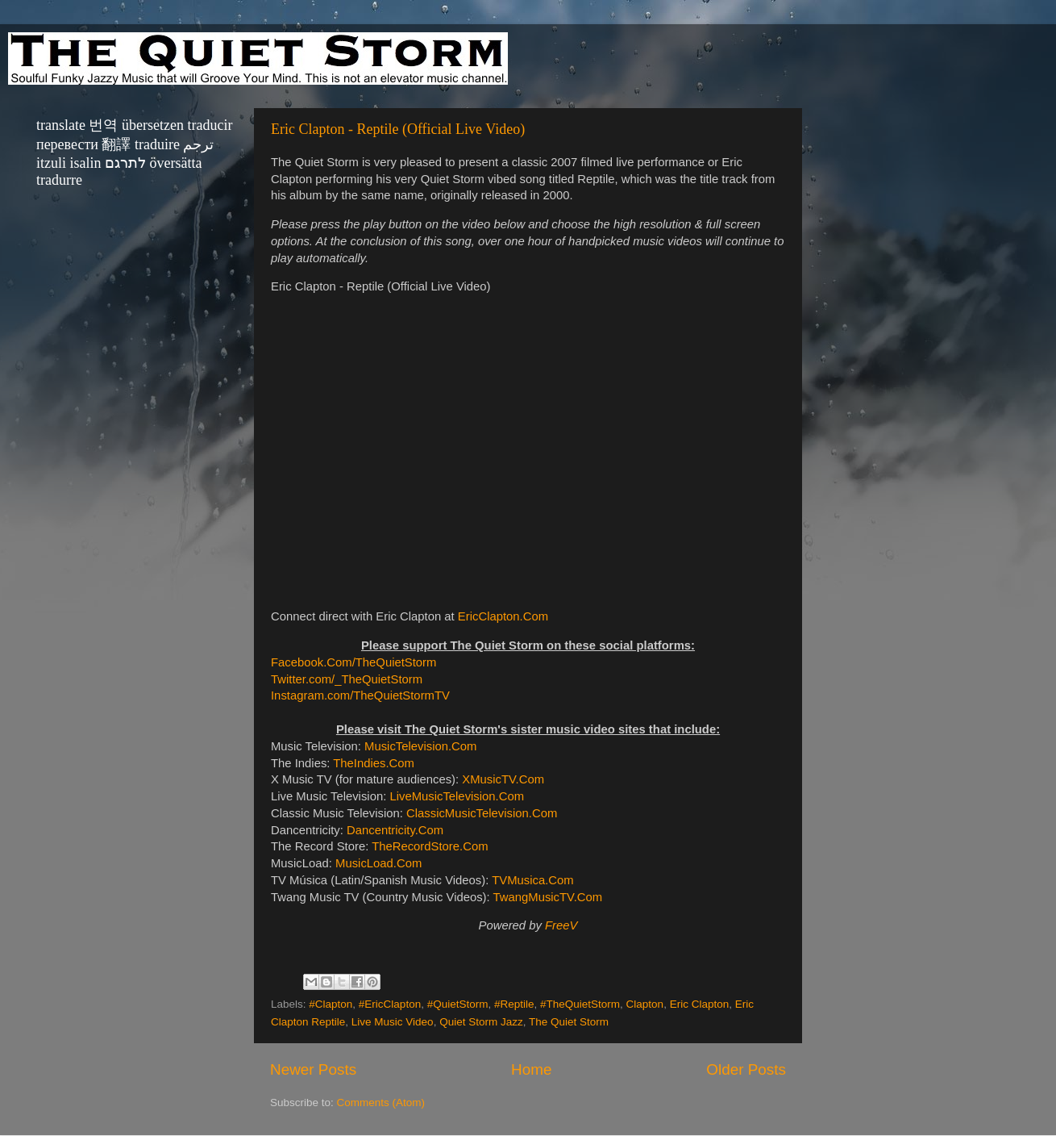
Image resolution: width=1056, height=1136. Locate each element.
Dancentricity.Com (395, 830)
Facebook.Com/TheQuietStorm (353, 662)
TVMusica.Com (532, 880)
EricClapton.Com (503, 616)
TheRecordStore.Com (430, 846)
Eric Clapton (700, 1004)
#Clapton (330, 1004)
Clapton (645, 1004)
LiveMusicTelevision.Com (456, 796)
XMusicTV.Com (503, 779)
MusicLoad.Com (378, 863)
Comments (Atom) (381, 1102)
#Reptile (514, 1004)
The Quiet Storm (569, 1022)
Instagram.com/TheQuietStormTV (360, 695)
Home (531, 1069)
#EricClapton (390, 1004)
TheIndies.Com (373, 763)
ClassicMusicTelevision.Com (481, 813)
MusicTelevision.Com (420, 746)
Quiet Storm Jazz (481, 1022)
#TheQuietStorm (580, 1004)
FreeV (561, 925)
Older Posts (746, 1069)
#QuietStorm (458, 1004)
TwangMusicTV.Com (548, 897)
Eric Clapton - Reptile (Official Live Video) (398, 129)
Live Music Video (392, 1022)
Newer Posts (313, 1069)
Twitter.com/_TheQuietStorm (346, 679)
